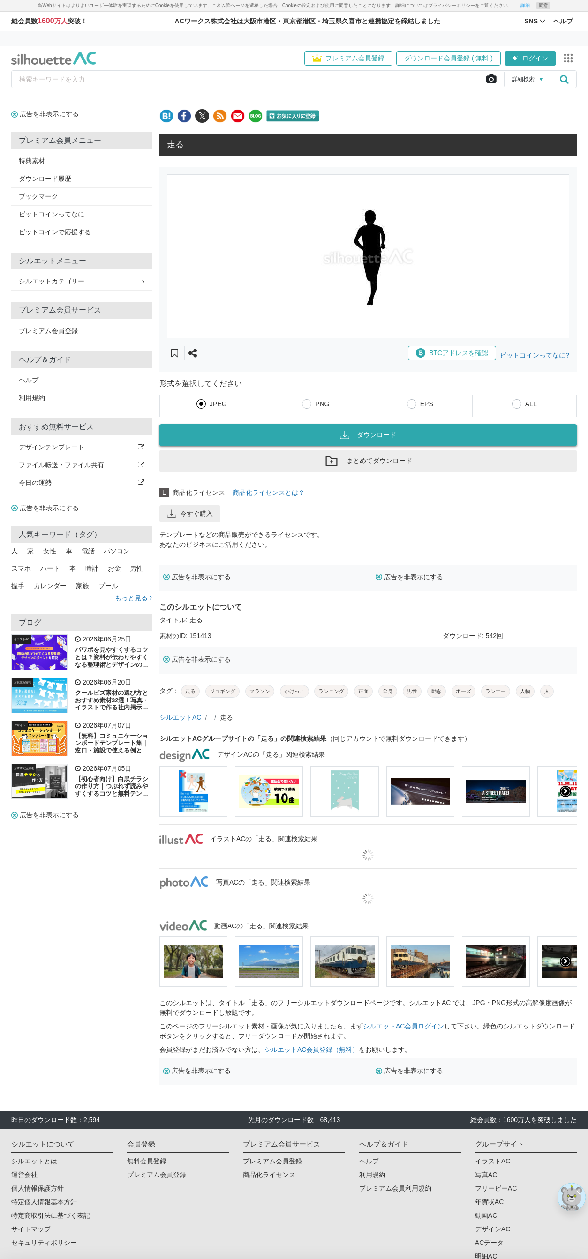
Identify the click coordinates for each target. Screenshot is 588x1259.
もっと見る (133, 598)
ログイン (530, 58)
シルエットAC (180, 717)
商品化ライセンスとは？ (269, 492)
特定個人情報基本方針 (44, 1202)
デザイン (19, 725)
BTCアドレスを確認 (452, 353)
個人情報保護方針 (37, 1188)
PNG (322, 404)
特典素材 (32, 160)
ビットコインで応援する (55, 232)
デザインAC (492, 1229)
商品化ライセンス (269, 1174)
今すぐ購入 (190, 513)
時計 (91, 568)
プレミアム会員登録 (348, 58)
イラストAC (21, 639)
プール (108, 585)
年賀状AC (489, 1202)
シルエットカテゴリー (81, 281)
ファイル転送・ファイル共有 (81, 465)
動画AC (486, 1215)
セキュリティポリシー (44, 1242)
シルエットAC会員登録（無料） (311, 1049)
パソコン (117, 551)
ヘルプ (28, 380)
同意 (543, 5)
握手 (17, 585)
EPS (426, 404)
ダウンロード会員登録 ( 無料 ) (448, 58)
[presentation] (565, 791)
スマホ (21, 568)
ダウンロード (368, 435)
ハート (50, 568)
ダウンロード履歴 (45, 178)
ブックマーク (38, 196)
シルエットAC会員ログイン (403, 1026)
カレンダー (50, 585)
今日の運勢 (81, 482)
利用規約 (32, 398)
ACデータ (489, 1242)
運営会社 (24, 1174)
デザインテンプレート (81, 447)
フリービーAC (496, 1188)
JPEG (218, 404)
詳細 (525, 5)
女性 (49, 551)
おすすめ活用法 (24, 768)
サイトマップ (31, 1229)
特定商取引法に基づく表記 (50, 1215)
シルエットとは (34, 1161)
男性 (136, 568)
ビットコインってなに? (534, 355)
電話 (88, 551)
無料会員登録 (146, 1161)
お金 (114, 568)
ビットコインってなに (51, 214)
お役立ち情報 (22, 682)
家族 (82, 585)
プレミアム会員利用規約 (395, 1188)
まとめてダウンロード (368, 461)
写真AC (486, 1174)
